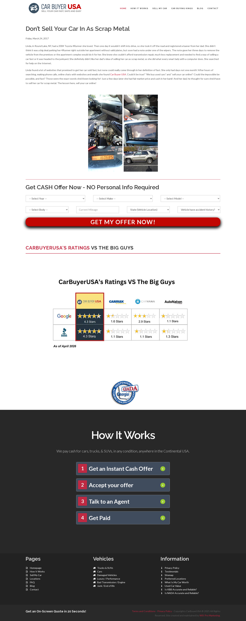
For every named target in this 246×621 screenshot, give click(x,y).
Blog (32, 585)
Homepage (36, 567)
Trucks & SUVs (105, 567)
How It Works (37, 571)
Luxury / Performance (108, 578)
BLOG (200, 8)
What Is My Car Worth (177, 582)
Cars (99, 571)
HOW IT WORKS (139, 8)
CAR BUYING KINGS (182, 8)
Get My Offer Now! (123, 221)
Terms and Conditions (143, 611)
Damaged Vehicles (107, 575)
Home (123, 8)
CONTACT (212, 8)
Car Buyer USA (118, 74)
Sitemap (169, 575)
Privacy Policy (172, 567)
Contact (34, 589)
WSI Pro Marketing (210, 615)
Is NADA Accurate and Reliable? (182, 593)
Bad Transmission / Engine (111, 582)
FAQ (32, 582)
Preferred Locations (175, 578)
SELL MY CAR (159, 8)
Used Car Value (173, 585)
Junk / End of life (106, 585)
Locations (35, 578)
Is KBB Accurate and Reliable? (181, 589)
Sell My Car (36, 575)
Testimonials (171, 571)
